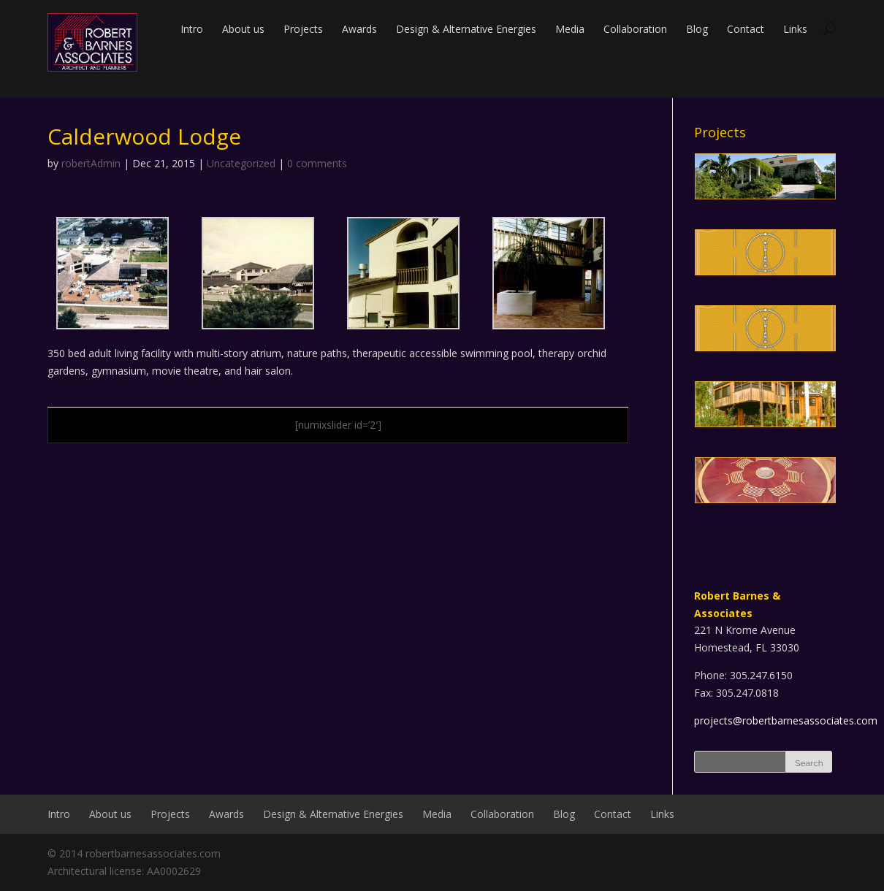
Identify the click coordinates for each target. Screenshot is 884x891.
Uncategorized (241, 163)
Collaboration (635, 29)
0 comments (317, 163)
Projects (303, 29)
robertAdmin (91, 163)
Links (795, 29)
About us (243, 29)
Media (569, 29)
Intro (191, 29)
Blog (697, 29)
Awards (359, 29)
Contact (745, 29)
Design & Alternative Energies (466, 29)
